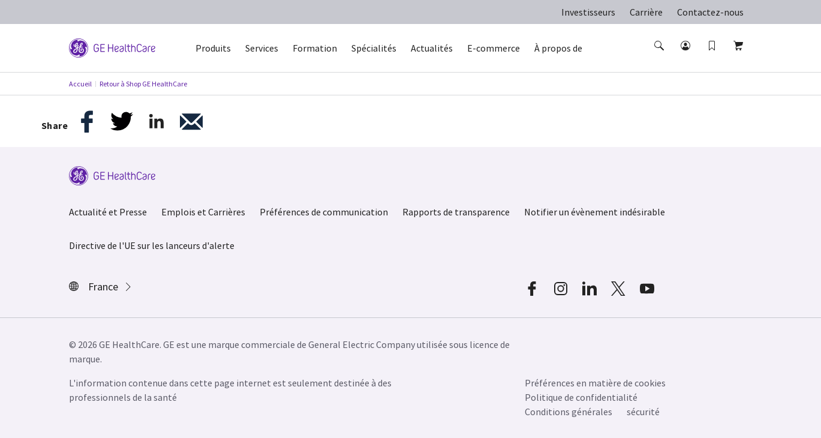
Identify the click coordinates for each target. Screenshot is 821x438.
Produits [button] (213, 48)
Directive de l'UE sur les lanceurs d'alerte (151, 245)
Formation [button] (315, 48)
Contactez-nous (710, 12)
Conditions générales (568, 412)
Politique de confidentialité (581, 397)
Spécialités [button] (373, 48)
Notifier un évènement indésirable (594, 212)
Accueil (80, 83)
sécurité (643, 412)
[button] (660, 56)
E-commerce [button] (493, 48)
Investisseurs (588, 12)
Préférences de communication (324, 212)
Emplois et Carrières (203, 212)
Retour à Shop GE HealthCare (143, 83)
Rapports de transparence (456, 212)
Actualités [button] (432, 48)
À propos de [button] (558, 48)
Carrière (646, 12)
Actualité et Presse (108, 212)
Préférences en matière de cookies (595, 383)
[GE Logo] (112, 47)
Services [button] (261, 48)
